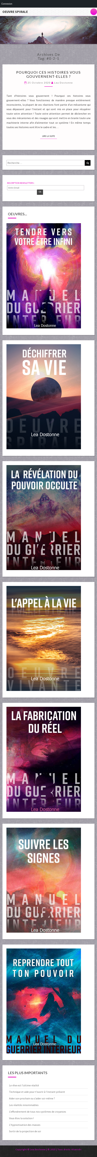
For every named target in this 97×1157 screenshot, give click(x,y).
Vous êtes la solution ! (21, 1118)
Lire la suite (49, 136)
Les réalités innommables (24, 1105)
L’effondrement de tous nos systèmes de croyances (37, 1111)
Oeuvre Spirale (15, 12)
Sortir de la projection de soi (25, 1131)
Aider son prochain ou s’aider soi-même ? (32, 1098)
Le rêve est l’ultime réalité (24, 1085)
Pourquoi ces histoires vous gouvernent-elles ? (48, 74)
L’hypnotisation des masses (24, 1124)
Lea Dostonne (63, 82)
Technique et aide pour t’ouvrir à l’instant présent (37, 1091)
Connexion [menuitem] (6, 3)
